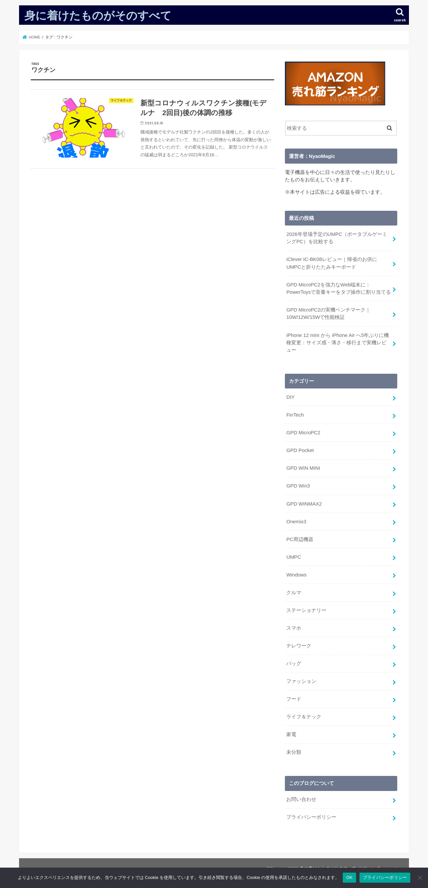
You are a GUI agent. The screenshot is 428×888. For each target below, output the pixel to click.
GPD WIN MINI (303, 467)
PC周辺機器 (299, 538)
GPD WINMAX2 (303, 503)
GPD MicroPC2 (303, 432)
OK (349, 877)
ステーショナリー (306, 609)
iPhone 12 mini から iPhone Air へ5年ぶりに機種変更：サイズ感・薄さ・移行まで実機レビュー (337, 342)
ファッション (301, 680)
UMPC (293, 556)
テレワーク (298, 644)
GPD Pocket (300, 449)
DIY (290, 396)
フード (293, 697)
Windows (296, 573)
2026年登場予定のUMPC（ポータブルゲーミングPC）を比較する (336, 238)
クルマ (293, 591)
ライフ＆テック (303, 715)
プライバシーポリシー (311, 815)
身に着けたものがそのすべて (98, 15)
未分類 (293, 750)
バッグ (293, 662)
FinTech (295, 414)
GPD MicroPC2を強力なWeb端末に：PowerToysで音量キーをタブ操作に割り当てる (338, 288)
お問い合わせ (301, 797)
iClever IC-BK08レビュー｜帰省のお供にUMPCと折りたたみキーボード (331, 263)
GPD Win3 (298, 485)
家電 (291, 733)
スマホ (293, 626)
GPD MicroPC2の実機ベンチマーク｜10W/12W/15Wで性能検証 (328, 313)
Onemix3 (296, 520)
